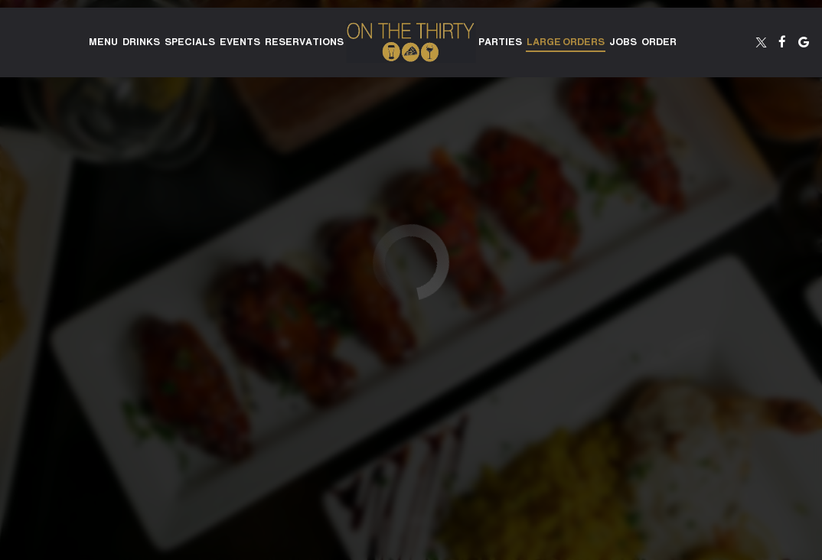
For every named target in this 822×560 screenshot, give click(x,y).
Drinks (141, 42)
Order (659, 42)
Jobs (623, 42)
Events (240, 42)
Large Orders (566, 42)
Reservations (304, 42)
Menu (103, 42)
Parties (500, 42)
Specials (190, 42)
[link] (411, 42)
